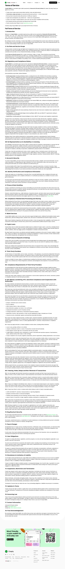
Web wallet (53, 554)
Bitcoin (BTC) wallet (45, 555)
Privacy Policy (50, 196)
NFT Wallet (53, 558)
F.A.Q (10, 558)
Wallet (35, 552)
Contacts (6, 558)
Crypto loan (36, 554)
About (28, 556)
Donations (35, 558)
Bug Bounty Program (51, 414)
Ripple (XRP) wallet (45, 560)
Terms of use (17, 556)
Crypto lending (36, 560)
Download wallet (8, 556)
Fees (13, 556)
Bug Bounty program (28, 23)
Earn (34, 556)
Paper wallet (53, 552)
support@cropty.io (26, 416)
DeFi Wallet (53, 556)
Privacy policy (23, 556)
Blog (13, 558)
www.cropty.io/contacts (15, 508)
